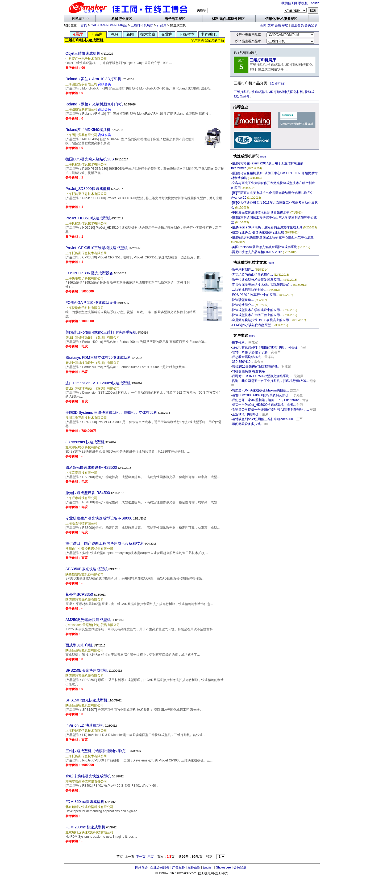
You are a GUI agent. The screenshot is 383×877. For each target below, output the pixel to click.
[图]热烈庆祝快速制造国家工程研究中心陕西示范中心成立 (273, 237)
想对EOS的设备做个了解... (251, 352)
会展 (278, 25)
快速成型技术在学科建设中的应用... (257, 310)
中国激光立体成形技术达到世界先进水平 (260, 212)
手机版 (303, 3)
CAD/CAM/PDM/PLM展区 (109, 25)
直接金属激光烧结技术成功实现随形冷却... (262, 285)
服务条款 (194, 867)
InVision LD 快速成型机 (84, 725)
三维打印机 (242, 92)
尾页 (150, 856)
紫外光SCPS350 (79, 594)
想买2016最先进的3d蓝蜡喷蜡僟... (256, 366)
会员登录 (311, 25)
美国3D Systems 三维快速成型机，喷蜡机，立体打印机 (111, 412)
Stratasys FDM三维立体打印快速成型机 (98, 357)
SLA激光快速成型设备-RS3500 (91, 467)
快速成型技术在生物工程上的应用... (257, 315)
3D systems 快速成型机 (85, 442)
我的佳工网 (289, 3)
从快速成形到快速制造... (249, 290)
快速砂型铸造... (243, 300)
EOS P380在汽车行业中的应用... (255, 295)
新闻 (263, 25)
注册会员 (297, 25)
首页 (84, 25)
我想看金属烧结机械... (247, 357)
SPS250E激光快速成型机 (86, 670)
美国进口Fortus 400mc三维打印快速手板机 (101, 332)
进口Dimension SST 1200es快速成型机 (98, 383)
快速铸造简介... (243, 305)
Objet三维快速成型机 (82, 53)
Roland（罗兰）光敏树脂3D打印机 (94, 104)
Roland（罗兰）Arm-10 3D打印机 (93, 79)
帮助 (285, 25)
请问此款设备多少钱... (247, 424)
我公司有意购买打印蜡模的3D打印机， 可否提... (266, 347)
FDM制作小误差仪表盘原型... (252, 325)
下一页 (140, 856)
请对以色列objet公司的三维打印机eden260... (263, 419)
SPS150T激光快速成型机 (86, 700)
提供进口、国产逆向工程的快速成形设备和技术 (104, 543)
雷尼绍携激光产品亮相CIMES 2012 (257, 252)
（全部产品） (277, 83)
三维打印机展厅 (142, 25)
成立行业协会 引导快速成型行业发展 (258, 232)
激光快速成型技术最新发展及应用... (257, 280)
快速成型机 (260, 92)
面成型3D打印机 (79, 645)
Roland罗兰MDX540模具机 (87, 129)
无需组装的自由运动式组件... (252, 274)
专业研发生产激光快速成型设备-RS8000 (98, 518)
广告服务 (178, 867)
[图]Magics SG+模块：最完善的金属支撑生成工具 (267, 227)
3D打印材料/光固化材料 (286, 92)
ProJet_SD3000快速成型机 (87, 188)
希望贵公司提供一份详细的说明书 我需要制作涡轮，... (270, 409)
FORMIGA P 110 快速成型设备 (91, 302)
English (314, 3)
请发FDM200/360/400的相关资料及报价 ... (262, 395)
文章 (271, 25)
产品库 (161, 25)
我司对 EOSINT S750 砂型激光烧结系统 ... (262, 376)
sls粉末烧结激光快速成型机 (88, 776)
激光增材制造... (243, 269)
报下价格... (239, 342)
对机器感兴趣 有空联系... (249, 371)
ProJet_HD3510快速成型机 (88, 218)
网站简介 (141, 867)
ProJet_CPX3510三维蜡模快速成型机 (96, 248)
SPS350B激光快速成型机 (86, 569)
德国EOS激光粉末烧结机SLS (89, 159)
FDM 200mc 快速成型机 (85, 827)
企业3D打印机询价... (246, 414)
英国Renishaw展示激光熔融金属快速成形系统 (264, 247)
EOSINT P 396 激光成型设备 (89, 273)
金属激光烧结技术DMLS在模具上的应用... (261, 320)
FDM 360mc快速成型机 (84, 801)
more (263, 156)
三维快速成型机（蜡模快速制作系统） (97, 751)
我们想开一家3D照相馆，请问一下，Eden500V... (266, 400)
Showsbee (223, 867)
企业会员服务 (159, 867)
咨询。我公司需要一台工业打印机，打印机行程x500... (270, 381)
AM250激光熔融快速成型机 (88, 620)
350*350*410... (242, 362)
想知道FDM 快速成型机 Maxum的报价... (260, 390)
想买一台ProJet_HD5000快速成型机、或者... (263, 405)
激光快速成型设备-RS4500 (87, 493)
